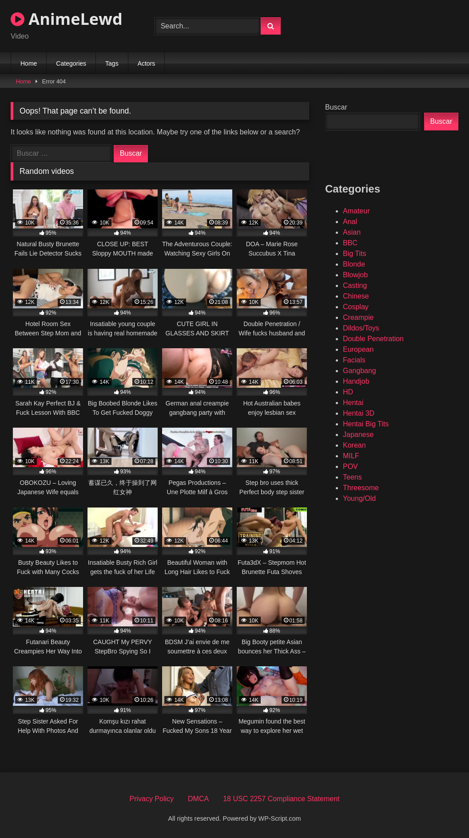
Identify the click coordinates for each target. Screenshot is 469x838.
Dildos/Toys (361, 328)
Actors (146, 63)
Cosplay (356, 307)
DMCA (198, 799)
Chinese (356, 296)
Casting (355, 285)
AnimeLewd (67, 19)
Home (28, 63)
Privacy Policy (151, 799)
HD (348, 392)
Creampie (358, 317)
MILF (351, 456)
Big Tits (354, 253)
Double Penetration (373, 338)
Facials (354, 360)
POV (350, 466)
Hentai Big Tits (366, 424)
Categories (71, 63)
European (358, 349)
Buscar (336, 107)
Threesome (361, 488)
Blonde (354, 264)
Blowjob (355, 275)
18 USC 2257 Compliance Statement (281, 799)
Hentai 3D (358, 413)
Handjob (356, 381)
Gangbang (359, 370)
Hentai (353, 402)
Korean (354, 445)
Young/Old (359, 498)
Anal (350, 221)
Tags (112, 63)
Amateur (356, 211)
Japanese (358, 434)
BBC (350, 243)
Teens (352, 477)
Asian (352, 232)
